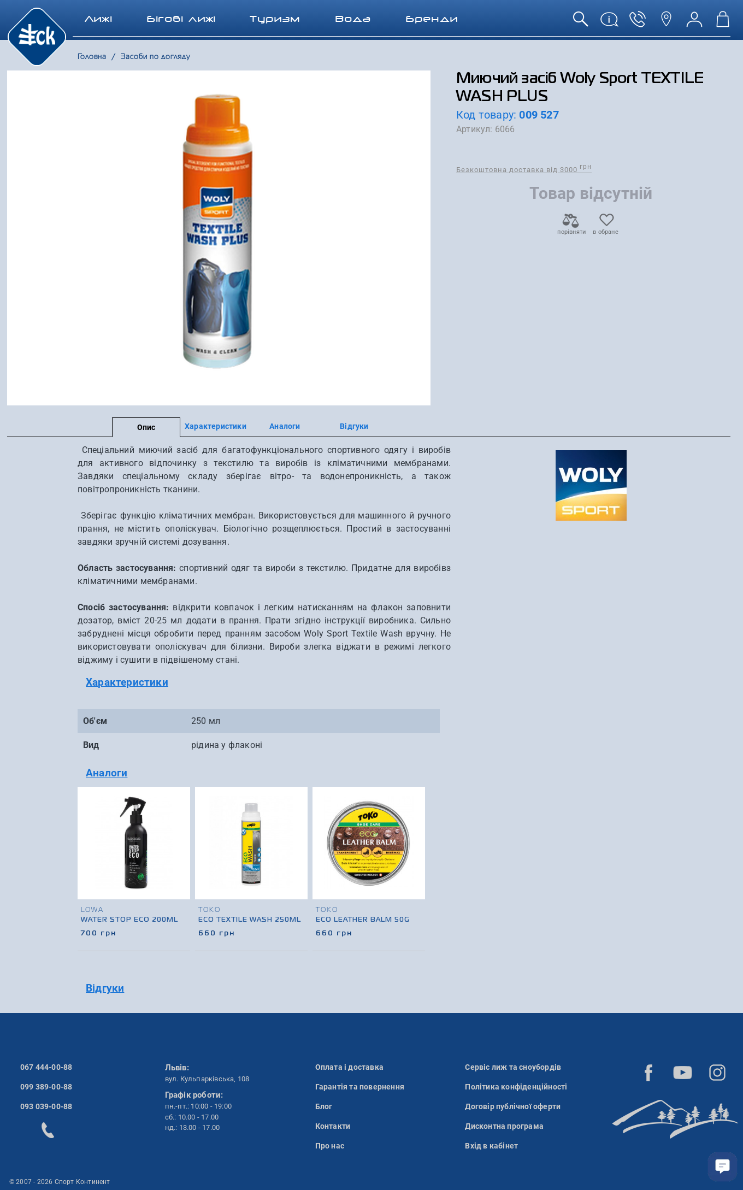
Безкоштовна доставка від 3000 (524, 169)
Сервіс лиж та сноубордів (513, 1067)
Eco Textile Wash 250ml (249, 920)
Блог (324, 1106)
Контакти (333, 1126)
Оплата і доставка (349, 1067)
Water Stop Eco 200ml (129, 920)
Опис (146, 427)
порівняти (571, 228)
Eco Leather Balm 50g (363, 920)
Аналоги (284, 426)
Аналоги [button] (106, 773)
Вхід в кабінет (491, 1145)
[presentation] (417, 854)
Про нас (329, 1145)
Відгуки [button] (105, 988)
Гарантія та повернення (359, 1086)
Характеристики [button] (127, 682)
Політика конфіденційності (516, 1086)
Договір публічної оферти (513, 1106)
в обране (605, 228)
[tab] (264, 682)
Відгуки (354, 426)
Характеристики (215, 426)
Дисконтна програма (504, 1126)
